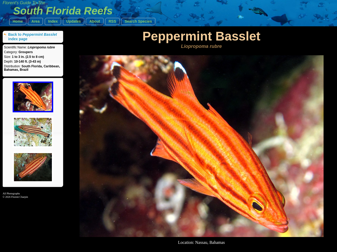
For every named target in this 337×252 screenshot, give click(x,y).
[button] (17, 21)
